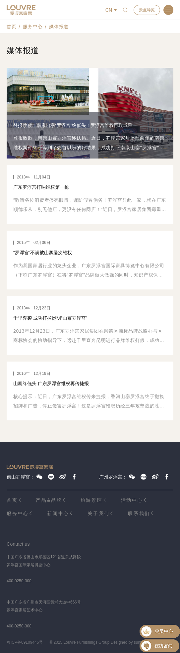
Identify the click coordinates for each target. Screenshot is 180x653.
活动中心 (132, 500)
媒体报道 (59, 26)
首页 (11, 26)
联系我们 (139, 513)
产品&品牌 (49, 500)
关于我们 (99, 513)
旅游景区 (92, 500)
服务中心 (32, 26)
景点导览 (147, 10)
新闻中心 (58, 513)
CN (108, 10)
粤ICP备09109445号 (25, 642)
